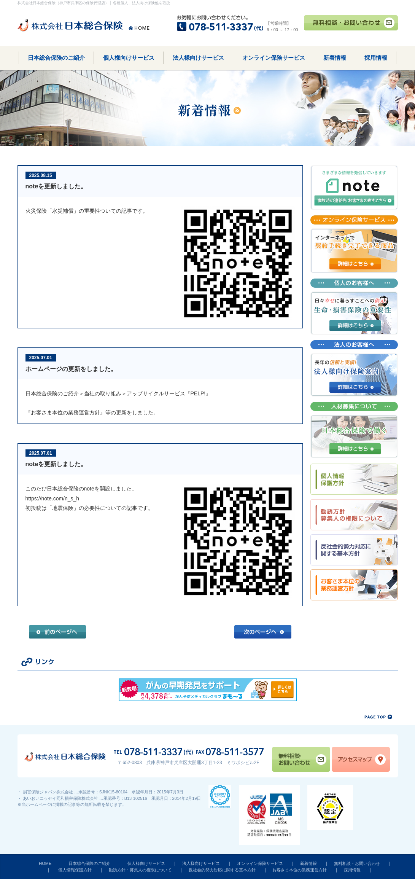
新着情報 (334, 57)
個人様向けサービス (128, 57)
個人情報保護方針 (75, 870)
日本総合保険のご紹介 (56, 57)
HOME (45, 863)
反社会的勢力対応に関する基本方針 (222, 870)
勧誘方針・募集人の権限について (140, 870)
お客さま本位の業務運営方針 (299, 870)
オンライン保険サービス (273, 57)
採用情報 (375, 57)
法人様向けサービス (198, 57)
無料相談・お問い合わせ (357, 863)
